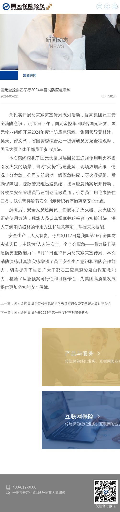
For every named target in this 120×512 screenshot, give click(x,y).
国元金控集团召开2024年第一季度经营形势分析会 (49, 312)
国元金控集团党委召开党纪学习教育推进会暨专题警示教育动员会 (60, 303)
